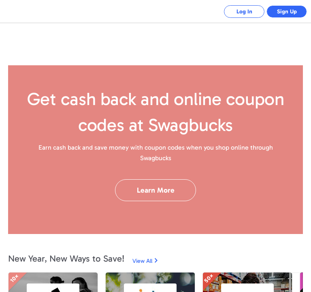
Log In (244, 11)
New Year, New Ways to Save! (66, 258)
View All (142, 261)
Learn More (156, 190)
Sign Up (287, 11)
